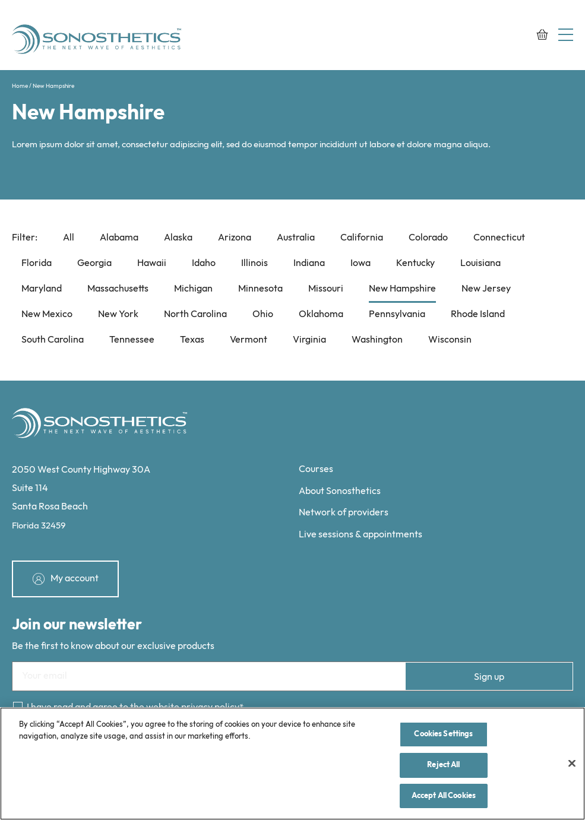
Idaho (204, 263)
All (68, 238)
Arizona (234, 238)
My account (74, 579)
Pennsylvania (397, 314)
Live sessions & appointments (360, 535)
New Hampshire (402, 289)
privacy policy (210, 707)
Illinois (254, 263)
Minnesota (260, 289)
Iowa (360, 263)
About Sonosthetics (340, 491)
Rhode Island (478, 314)
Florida (36, 263)
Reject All (443, 766)
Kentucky (415, 263)
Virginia (309, 340)
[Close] (572, 765)
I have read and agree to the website (133, 707)
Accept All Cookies (444, 797)
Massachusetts (117, 289)
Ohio (262, 314)
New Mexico (46, 314)
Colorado (428, 238)
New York (118, 314)
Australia (296, 238)
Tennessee (131, 340)
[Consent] (18, 706)
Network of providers (343, 513)
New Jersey (486, 289)
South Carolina (52, 340)
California (361, 238)
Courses (316, 469)
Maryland (41, 289)
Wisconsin (450, 340)
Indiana (309, 263)
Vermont (248, 340)
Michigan (193, 289)
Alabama (119, 238)
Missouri (325, 289)
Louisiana (480, 263)
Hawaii (151, 263)
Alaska (178, 238)
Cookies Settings (443, 736)
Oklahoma (321, 314)
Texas (192, 340)
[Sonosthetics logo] (98, 41)
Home (20, 86)
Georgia (94, 263)
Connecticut (499, 238)
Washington (377, 340)
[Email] (292, 676)
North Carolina (195, 314)
